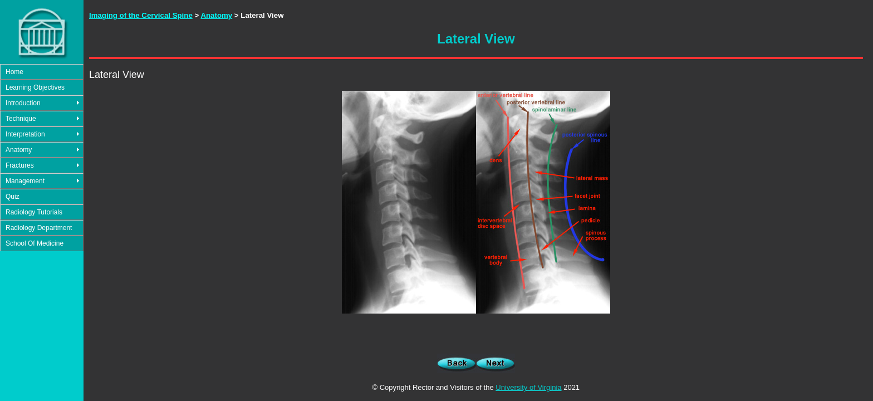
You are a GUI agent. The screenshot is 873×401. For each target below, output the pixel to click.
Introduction (23, 103)
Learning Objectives (35, 87)
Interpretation (25, 134)
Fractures (20, 165)
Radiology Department (39, 228)
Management (25, 181)
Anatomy (19, 150)
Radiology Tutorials (34, 212)
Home (14, 72)
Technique (21, 119)
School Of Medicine (34, 243)
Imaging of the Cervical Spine (141, 15)
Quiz (12, 196)
